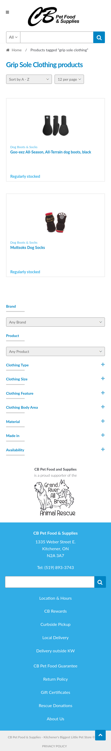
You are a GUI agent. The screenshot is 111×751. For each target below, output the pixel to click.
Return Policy (55, 678)
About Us (55, 718)
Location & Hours (55, 597)
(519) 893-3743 (59, 567)
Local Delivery (55, 637)
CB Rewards (55, 610)
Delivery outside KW (55, 650)
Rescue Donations (55, 705)
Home (16, 50)
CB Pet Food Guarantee (56, 665)
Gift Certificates (55, 692)
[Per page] (69, 79)
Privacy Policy (54, 746)
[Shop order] (29, 79)
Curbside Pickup (56, 624)
